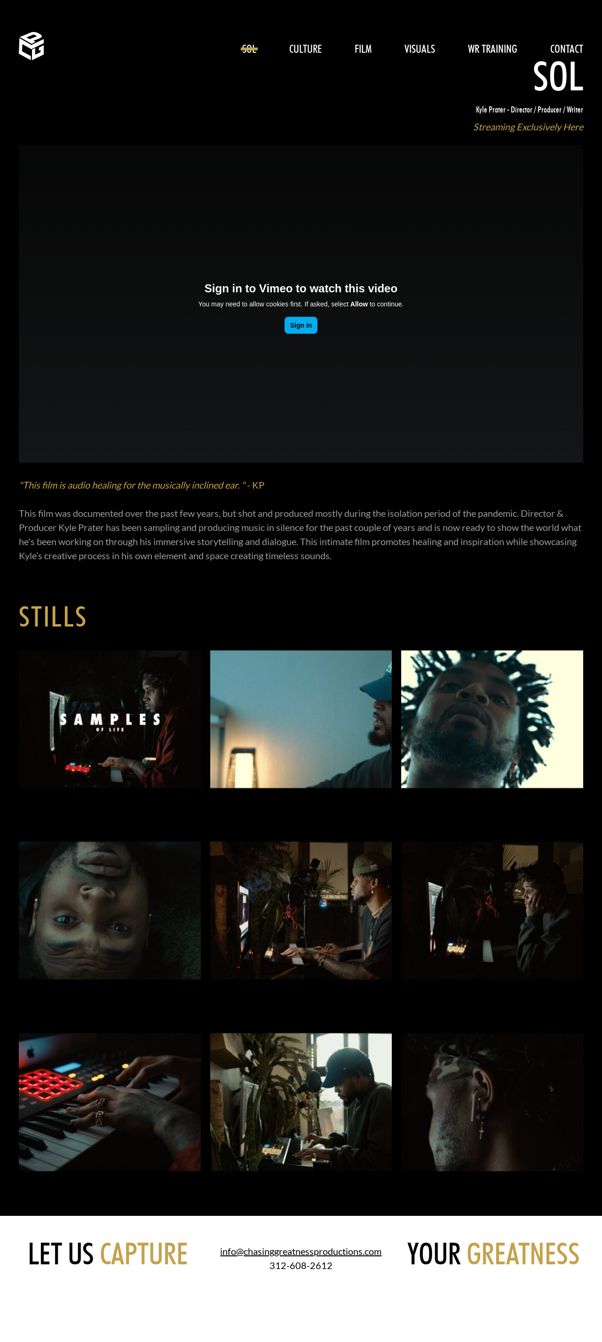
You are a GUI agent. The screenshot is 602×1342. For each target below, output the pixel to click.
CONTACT (566, 49)
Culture (305, 49)
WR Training (492, 49)
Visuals (419, 49)
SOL (249, 49)
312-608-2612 (301, 1265)
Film (363, 49)
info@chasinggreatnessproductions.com (300, 1251)
